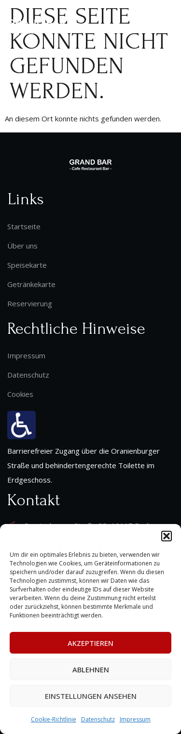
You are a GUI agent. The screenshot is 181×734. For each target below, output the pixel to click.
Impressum (135, 719)
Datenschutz (98, 719)
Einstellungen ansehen (91, 696)
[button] (166, 536)
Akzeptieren (90, 643)
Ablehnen (90, 669)
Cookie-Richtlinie (53, 719)
